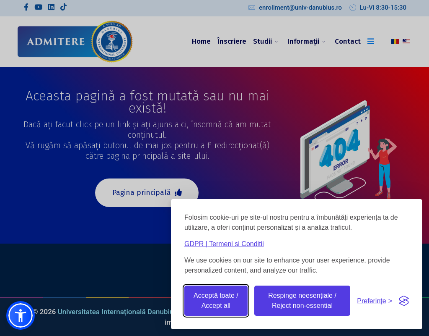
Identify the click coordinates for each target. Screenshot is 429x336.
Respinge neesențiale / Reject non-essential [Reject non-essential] (302, 300)
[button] (20, 315)
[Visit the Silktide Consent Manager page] (404, 301)
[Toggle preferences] (374, 301)
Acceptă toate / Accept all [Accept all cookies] (216, 300)
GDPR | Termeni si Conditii (224, 243)
